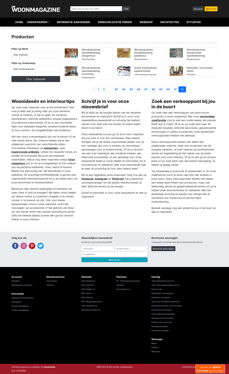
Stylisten (194, 22)
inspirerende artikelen (25, 151)
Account (198, 8)
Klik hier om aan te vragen (210, 369)
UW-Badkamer (88, 281)
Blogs (154, 343)
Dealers (155, 347)
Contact (50, 285)
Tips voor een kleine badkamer (165, 301)
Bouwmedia (49, 367)
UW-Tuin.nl (86, 293)
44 (123, 89)
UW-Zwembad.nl (89, 306)
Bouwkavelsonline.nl (90, 310)
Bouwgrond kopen (159, 326)
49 (161, 89)
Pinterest (117, 178)
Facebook (87, 178)
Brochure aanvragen (163, 248)
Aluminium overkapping (162, 293)
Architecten (169, 22)
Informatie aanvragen (73, 22)
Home (19, 22)
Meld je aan (114, 259)
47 (146, 89)
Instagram (101, 178)
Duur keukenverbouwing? (163, 314)
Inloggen (15, 281)
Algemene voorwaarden (22, 298)
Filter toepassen (35, 79)
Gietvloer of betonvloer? (162, 318)
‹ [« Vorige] (93, 89)
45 (131, 89)
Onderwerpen (37, 22)
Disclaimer (16, 302)
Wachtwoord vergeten (21, 285)
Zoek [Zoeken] (126, 8)
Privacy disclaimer (20, 306)
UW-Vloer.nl (87, 297)
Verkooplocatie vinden (115, 22)
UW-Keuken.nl (88, 289)
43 (116, 89)
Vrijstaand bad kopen (161, 310)
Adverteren (51, 281)
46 (138, 89)
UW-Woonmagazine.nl (91, 301)
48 (153, 89)
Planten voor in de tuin (161, 322)
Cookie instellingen (20, 310)
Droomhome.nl (123, 289)
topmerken (51, 148)
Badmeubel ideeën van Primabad (166, 306)
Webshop (146, 22)
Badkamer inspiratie (160, 297)
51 (175, 89)
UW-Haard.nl (87, 285)
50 (168, 89)
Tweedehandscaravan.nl (162, 281)
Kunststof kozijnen (160, 330)
